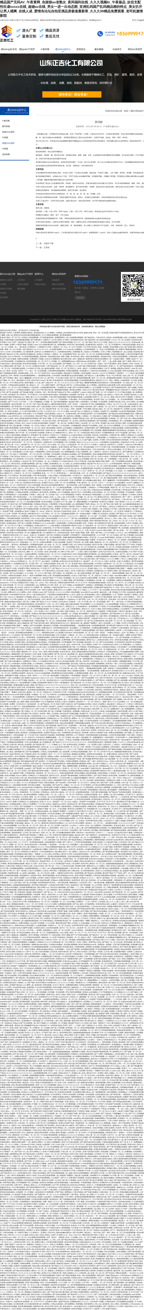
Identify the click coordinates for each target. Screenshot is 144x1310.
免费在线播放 (24, 923)
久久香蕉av (16, 940)
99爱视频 (79, 1304)
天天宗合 (13, 583)
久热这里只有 (26, 461)
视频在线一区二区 (87, 516)
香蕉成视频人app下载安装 (36, 756)
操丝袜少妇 (35, 568)
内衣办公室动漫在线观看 (65, 661)
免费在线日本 (47, 628)
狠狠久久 (113, 1154)
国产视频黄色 (35, 440)
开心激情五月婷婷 (71, 659)
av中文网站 (131, 402)
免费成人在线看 (36, 721)
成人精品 (10, 752)
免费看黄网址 (60, 337)
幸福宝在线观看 (9, 1211)
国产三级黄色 (27, 630)
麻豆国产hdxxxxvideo (100, 740)
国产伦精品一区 (59, 573)
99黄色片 (19, 866)
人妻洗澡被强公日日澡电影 (27, 480)
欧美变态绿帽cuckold (51, 580)
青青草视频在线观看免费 (21, 1280)
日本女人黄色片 (40, 426)
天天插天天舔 (13, 504)
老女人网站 (4, 985)
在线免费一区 (33, 1211)
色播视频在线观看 (65, 904)
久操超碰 (6, 471)
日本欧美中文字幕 (60, 692)
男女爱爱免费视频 (103, 1028)
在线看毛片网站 (74, 423)
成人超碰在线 (125, 1285)
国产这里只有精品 (126, 516)
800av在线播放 (128, 371)
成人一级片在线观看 (71, 699)
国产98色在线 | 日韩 (113, 1064)
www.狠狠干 (85, 768)
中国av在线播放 (108, 971)
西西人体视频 (120, 821)
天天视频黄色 (96, 511)
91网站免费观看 (72, 371)
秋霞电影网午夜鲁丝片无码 (71, 526)
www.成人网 (93, 766)
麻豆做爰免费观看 (125, 854)
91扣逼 (12, 633)
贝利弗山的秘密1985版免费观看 (12, 1283)
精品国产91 (22, 342)
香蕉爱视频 (65, 1228)
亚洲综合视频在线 (7, 645)
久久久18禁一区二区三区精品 (108, 535)
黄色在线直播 (17, 364)
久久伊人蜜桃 (62, 895)
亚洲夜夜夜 (66, 733)
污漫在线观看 (74, 1183)
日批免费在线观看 (119, 447)
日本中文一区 (112, 1135)
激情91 (133, 756)
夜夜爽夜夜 (24, 545)
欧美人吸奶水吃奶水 (21, 421)
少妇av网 (84, 973)
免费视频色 (62, 345)
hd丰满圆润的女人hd (13, 787)
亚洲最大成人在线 (108, 423)
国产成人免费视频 (7, 492)
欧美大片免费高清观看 (60, 406)
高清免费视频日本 (76, 1002)
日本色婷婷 (56, 376)
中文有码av (76, 1187)
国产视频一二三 (73, 887)
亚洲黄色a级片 (6, 721)
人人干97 (42, 675)
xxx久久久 (137, 764)
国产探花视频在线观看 (111, 852)
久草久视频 (80, 1202)
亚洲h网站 (73, 725)
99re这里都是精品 (131, 476)
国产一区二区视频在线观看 (18, 1068)
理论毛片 (11, 1235)
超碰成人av (92, 725)
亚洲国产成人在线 (65, 1121)
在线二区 (102, 426)
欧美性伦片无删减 (107, 502)
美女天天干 (50, 1252)
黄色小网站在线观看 (51, 652)
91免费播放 (36, 473)
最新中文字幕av (64, 340)
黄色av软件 (129, 840)
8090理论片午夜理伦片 (30, 852)
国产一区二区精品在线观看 (45, 564)
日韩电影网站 (30, 585)
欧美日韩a (52, 895)
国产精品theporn (134, 937)
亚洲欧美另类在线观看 (109, 1006)
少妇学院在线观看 (7, 361)
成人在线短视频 (6, 780)
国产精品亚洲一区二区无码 (68, 421)
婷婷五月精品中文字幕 (56, 549)
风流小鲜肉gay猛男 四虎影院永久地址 (31, 1049)
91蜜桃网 (58, 471)
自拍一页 (136, 745)
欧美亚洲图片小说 (37, 702)
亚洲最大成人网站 (103, 695)
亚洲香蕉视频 (31, 740)
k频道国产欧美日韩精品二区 (82, 816)
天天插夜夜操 (93, 502)
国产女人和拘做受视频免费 (80, 378)
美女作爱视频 (20, 756)
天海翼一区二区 (104, 914)
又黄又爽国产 (53, 778)
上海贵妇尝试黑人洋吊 (105, 640)
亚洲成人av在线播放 (64, 428)
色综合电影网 (16, 1094)
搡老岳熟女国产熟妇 (63, 923)
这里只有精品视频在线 (35, 906)
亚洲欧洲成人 (137, 792)
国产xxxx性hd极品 (17, 573)
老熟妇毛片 (40, 687)
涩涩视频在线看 (27, 621)
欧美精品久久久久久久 (39, 499)
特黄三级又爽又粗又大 (81, 499)
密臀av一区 (134, 633)
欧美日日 (31, 737)
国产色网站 (4, 856)
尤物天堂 (103, 445)
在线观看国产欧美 (70, 354)
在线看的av (34, 492)
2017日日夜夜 (42, 706)
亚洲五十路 (135, 928)
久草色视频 (42, 845)
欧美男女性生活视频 (45, 740)
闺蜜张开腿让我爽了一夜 (104, 461)
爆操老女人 (21, 649)
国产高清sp (30, 487)
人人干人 (37, 633)
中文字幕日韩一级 (42, 540)
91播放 (110, 633)
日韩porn (16, 1023)
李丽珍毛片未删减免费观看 (15, 809)
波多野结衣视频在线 (28, 354)
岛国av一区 (117, 1185)
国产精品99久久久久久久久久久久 (36, 349)
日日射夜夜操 (88, 897)
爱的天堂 (18, 847)
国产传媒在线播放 (79, 640)
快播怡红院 (48, 442)
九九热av (84, 1106)
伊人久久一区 (79, 342)
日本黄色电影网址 (123, 480)
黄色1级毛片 (107, 511)
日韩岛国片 (109, 859)
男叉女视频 (108, 895)
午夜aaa (121, 1154)
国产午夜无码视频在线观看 (117, 1147)
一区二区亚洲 (72, 437)
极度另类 (66, 987)
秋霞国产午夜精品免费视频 (85, 630)
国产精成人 (116, 499)
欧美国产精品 (77, 564)
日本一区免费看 (12, 1140)
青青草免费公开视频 (51, 787)
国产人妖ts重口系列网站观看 (19, 1002)
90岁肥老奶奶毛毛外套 (46, 883)
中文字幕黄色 (81, 647)
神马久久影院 (31, 1175)
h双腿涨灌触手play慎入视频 (24, 685)
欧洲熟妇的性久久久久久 (79, 1302)
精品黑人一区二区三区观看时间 (109, 345)
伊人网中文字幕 (64, 552)
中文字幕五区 (33, 395)
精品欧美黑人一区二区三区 (94, 476)
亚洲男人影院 (97, 745)
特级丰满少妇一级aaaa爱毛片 (57, 430)
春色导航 (98, 690)
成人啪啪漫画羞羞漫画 (131, 504)
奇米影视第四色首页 (61, 628)
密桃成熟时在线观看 (11, 449)
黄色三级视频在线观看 (76, 671)
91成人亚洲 (12, 842)
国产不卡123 (13, 402)
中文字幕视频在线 (114, 683)
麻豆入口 (36, 597)
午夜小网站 (131, 735)
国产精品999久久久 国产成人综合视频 (124, 614)
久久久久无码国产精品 (51, 716)
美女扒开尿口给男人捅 (28, 478)
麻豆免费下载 (30, 856)
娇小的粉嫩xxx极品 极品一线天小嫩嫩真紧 (99, 480)
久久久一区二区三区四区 (45, 730)
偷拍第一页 (78, 1190)
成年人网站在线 (73, 871)
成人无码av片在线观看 (83, 545)
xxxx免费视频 (21, 1211)
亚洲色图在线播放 (86, 978)
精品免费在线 (122, 1099)
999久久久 (136, 361)
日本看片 (40, 878)
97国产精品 (59, 1192)
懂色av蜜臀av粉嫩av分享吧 (18, 759)
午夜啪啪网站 (40, 452)
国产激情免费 (51, 725)
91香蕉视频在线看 (113, 1009)
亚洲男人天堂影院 (51, 1059)
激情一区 (62, 456)
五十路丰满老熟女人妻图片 (80, 1068)
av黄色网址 (84, 402)
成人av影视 (31, 640)
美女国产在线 (99, 399)
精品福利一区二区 (92, 642)
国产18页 (4, 1042)
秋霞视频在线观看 (106, 692)
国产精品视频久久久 (119, 1078)
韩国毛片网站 (113, 571)
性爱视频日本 (117, 352)
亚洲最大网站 (20, 642)
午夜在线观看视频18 (63, 678)
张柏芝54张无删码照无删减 (63, 835)
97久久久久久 (48, 1168)
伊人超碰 (69, 1173)
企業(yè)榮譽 (23, 284)
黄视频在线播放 (104, 930)
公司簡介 (21, 280)
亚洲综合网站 (40, 1261)
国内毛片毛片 (76, 492)
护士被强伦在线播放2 (132, 880)
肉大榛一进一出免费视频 (107, 459)
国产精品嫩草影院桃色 (31, 747)
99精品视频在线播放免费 (129, 1192)
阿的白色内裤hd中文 (88, 861)
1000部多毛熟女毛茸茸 (59, 1025)
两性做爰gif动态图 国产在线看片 (33, 761)
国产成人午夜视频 (25, 523)
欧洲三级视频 (115, 783)
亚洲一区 (116, 1002)
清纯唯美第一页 (26, 792)
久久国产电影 (30, 983)
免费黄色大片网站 (30, 661)
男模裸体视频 (15, 666)
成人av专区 (19, 587)
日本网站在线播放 (96, 368)
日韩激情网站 (75, 609)
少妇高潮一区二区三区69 (90, 423)
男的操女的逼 (106, 357)
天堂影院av (30, 730)
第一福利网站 (46, 587)
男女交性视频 (109, 1252)
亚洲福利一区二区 (123, 818)
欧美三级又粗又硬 (23, 716)
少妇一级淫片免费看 (17, 878)
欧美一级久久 (18, 468)
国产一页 (110, 602)
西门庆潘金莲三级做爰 (23, 892)
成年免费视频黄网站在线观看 (96, 828)
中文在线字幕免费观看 (30, 699)
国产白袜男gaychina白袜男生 (95, 1121)
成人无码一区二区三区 (86, 354)
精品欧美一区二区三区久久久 (14, 537)
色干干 (112, 764)
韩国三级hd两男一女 (84, 964)
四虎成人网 (138, 675)
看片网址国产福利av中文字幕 (59, 392)
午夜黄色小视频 (84, 1111)
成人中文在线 (17, 1204)
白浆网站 (124, 804)
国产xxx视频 (7, 749)
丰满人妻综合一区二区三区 (87, 483)
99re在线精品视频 (82, 540)
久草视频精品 (28, 526)
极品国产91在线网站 (90, 426)
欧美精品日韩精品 (109, 647)
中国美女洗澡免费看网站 (45, 1297)
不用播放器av (131, 466)
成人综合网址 (127, 1271)
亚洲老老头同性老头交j (32, 483)
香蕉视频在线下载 (135, 897)
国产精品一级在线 (78, 1194)
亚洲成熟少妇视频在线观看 (122, 845)
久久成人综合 (86, 490)
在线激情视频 (41, 925)
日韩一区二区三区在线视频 (17, 1011)
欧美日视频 (57, 987)
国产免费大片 (81, 1125)
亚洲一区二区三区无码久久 (66, 368)
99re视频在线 (11, 540)
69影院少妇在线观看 (13, 849)
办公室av (129, 675)
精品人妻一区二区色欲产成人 (49, 495)
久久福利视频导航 (94, 837)
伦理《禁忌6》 (73, 404)
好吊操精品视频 (14, 1092)
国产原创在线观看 (8, 911)
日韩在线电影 (112, 935)
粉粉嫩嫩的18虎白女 (105, 1204)
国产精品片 (93, 1106)
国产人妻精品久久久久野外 (92, 1025)
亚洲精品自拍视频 (122, 1178)
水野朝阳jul (125, 849)
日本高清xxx (63, 602)
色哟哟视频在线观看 (83, 723)
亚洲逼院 (89, 571)
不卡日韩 (41, 804)
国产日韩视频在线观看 (116, 416)
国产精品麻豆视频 (27, 392)
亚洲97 (12, 345)
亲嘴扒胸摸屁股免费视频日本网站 (76, 537)
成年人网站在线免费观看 (17, 942)
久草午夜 (15, 409)
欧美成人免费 (121, 423)
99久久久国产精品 (136, 711)
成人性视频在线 (46, 742)
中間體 (3, 284)
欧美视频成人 (125, 954)
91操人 (137, 1190)
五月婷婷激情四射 (47, 337)
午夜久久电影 (108, 576)
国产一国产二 (103, 361)
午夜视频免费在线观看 (103, 1185)
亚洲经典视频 (20, 1240)
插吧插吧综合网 (48, 633)
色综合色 (30, 673)
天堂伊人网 (118, 395)
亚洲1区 (83, 578)
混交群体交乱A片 (53, 680)
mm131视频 (133, 506)
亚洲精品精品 (11, 523)
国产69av (125, 785)
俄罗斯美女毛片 (34, 514)
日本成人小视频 (100, 816)
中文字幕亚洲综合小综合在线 (53, 571)
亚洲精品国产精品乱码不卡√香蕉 (108, 804)
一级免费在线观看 (111, 823)
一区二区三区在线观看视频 (91, 1116)
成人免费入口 (91, 1194)
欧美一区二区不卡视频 (81, 511)
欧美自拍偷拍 (5, 792)
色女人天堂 (130, 587)
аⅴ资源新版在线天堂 (20, 564)
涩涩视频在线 (52, 1123)
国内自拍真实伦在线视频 (37, 778)
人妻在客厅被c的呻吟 (122, 1116)
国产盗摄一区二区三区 (101, 573)
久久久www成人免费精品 (72, 349)
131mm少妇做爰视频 (54, 459)
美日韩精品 (109, 697)
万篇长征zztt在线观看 (98, 371)
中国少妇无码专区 (123, 997)
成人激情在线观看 (103, 340)
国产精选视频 (78, 580)
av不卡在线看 (77, 347)
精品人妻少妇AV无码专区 (56, 1249)
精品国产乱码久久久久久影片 (21, 578)
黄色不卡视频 (30, 511)
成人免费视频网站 (132, 533)
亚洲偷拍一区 (115, 1152)
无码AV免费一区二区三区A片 (78, 783)
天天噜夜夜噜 (85, 628)
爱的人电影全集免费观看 (90, 357)
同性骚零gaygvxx (128, 606)
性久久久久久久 (103, 464)
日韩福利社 (38, 442)
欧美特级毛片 (41, 604)
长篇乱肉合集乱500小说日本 (132, 1002)
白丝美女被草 (63, 480)
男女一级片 (125, 649)
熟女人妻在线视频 (13, 435)
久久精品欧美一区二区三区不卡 (78, 445)
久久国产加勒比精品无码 (115, 1173)
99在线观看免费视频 (43, 521)
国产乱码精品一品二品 (41, 461)
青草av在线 (39, 1225)
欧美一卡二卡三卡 (49, 473)
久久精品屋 (37, 728)
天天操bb (132, 495)
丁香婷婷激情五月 (127, 911)
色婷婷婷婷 (112, 1266)
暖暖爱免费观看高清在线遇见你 (97, 383)
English (141, 20)
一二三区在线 (117, 999)
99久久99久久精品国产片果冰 (115, 1025)
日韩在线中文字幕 (87, 404)
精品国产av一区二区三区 (30, 445)
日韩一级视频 (85, 887)
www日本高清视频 (61, 1209)
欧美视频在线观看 (16, 1102)
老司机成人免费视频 (103, 787)
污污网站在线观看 (22, 492)
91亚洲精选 (91, 1044)
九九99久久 (11, 390)
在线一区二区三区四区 (62, 930)
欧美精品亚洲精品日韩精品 (37, 642)
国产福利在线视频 (66, 342)
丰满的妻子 (105, 1223)
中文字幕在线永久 (88, 1085)
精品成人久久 (35, 790)
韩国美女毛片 (61, 1047)
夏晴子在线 (100, 728)
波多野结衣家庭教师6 (87, 421)
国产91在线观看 (12, 392)
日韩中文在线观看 (69, 1094)
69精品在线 (29, 521)
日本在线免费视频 (10, 825)
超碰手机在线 (64, 1302)
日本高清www (23, 1018)
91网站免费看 (88, 687)
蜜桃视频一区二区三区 (23, 618)
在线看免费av (62, 523)
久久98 (124, 780)
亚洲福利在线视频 (103, 354)
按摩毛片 (46, 340)
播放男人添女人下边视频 (68, 1237)
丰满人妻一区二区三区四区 (16, 771)
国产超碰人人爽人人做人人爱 (40, 1171)
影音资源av (27, 414)
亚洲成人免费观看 (17, 1161)
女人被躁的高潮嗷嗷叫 (11, 709)
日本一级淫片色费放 (45, 590)
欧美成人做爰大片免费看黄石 (26, 1159)
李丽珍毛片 (47, 692)
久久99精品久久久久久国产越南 (30, 916)
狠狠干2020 (64, 885)
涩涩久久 (136, 783)
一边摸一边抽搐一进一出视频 (27, 1116)
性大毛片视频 (61, 649)
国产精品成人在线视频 (93, 873)
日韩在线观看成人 (28, 1125)
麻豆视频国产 (113, 790)
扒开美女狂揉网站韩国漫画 (102, 785)
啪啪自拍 (45, 937)
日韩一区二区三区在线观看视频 (123, 1028)
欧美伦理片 (139, 861)
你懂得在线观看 (73, 649)
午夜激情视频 (90, 954)
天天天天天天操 (111, 685)
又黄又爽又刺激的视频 (57, 397)
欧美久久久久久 (27, 456)
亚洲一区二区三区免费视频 (65, 483)
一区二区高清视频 (68, 547)
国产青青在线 (17, 406)
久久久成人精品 (94, 1206)
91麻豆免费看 (92, 578)
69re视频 (109, 471)
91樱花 (46, 566)
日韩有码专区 (40, 459)
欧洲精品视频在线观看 (66, 818)
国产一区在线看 (100, 516)
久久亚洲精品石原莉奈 (46, 661)
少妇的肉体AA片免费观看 (10, 1097)
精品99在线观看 (62, 973)
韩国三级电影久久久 (56, 1216)
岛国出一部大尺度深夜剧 (107, 364)
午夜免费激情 (75, 675)
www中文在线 (31, 423)
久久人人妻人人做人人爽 (32, 506)
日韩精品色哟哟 (6, 421)
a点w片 (9, 802)
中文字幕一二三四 (26, 402)
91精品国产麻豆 (50, 1056)
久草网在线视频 (103, 487)
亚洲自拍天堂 (72, 804)
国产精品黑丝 (26, 654)
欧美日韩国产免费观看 (42, 859)
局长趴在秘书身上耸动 (51, 1149)
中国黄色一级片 (41, 392)
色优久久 (118, 697)
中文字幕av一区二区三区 (50, 514)
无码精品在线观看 (91, 795)
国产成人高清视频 (115, 933)
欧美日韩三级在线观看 (76, 345)
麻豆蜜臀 (61, 909)
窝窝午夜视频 (61, 1133)
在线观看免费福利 (32, 868)
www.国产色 (75, 411)
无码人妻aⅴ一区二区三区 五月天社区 (15, 1111)
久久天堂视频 (94, 968)
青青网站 (107, 1240)
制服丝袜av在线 (129, 673)
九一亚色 (99, 349)
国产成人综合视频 (30, 883)
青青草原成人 (62, 473)
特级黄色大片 (81, 983)
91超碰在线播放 (98, 1068)
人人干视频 (116, 623)
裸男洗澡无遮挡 (98, 759)
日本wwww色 (135, 1304)
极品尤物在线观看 (72, 604)
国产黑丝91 (100, 680)
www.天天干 (5, 616)
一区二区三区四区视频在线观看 (131, 909)
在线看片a (52, 925)
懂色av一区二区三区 (90, 506)
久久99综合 (139, 975)
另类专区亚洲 (54, 1230)
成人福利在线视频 (50, 1299)
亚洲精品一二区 (84, 745)
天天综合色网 (64, 778)
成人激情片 (46, 561)
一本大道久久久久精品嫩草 (115, 483)
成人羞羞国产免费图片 (89, 623)
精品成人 (26, 1083)
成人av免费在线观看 (70, 1016)
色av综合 (126, 697)
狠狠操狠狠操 (84, 1059)
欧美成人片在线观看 (33, 628)
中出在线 (134, 997)
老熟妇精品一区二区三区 (29, 542)
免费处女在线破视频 (124, 580)
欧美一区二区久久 (28, 992)
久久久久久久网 (99, 1080)
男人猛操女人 (62, 1002)
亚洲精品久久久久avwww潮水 (44, 523)
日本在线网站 (17, 352)
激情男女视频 (11, 1168)
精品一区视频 (103, 347)
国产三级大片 (132, 556)
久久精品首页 (128, 564)
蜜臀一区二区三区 (27, 811)
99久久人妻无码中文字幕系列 (84, 1266)
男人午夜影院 (26, 754)
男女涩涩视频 (71, 909)
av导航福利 (16, 664)
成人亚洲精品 (15, 461)
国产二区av (75, 730)
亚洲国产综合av (48, 483)
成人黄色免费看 (53, 675)
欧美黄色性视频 (49, 635)
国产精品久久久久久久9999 (47, 602)
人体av (79, 1204)
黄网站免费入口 (32, 1216)
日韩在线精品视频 (118, 354)
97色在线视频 (25, 1099)
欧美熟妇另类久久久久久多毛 (123, 671)
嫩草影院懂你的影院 (59, 404)
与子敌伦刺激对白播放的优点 (26, 828)
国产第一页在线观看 (130, 933)
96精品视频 (136, 464)
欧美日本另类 (97, 545)
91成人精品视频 (59, 542)
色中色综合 (50, 690)
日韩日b (48, 940)
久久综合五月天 (50, 411)
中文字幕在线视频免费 (46, 1275)
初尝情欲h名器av (77, 340)
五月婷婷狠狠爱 (89, 349)
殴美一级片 (32, 437)
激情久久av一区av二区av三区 (70, 1235)
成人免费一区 (41, 549)
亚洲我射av (104, 614)
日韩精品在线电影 (42, 811)
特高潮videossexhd (135, 1216)
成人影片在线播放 (117, 795)
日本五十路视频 (110, 368)
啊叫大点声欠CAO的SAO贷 (34, 725)
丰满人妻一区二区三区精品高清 (71, 597)
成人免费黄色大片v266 (45, 585)
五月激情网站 (90, 904)
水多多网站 (37, 580)
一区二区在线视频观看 (67, 618)
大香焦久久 (31, 471)
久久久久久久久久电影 (66, 983)
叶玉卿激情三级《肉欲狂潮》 (31, 999)
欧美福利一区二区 (135, 430)
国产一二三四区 (77, 552)
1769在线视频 (27, 940)
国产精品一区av (115, 959)
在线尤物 (91, 461)
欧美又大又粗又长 (90, 1204)
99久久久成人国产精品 (55, 1261)
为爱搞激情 (62, 871)
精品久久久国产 (32, 864)
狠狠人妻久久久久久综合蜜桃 (37, 397)
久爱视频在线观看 (36, 545)
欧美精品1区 (119, 956)
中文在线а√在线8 (29, 406)
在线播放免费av (16, 804)
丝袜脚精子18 (115, 411)
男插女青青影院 (9, 716)
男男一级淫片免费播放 (127, 478)
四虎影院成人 (39, 837)
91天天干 (97, 897)
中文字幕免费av (125, 645)
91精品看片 (24, 790)
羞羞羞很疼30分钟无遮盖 (125, 468)
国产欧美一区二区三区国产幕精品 (90, 395)
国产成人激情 (78, 904)
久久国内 (4, 1159)
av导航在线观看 (106, 880)
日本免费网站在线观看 (124, 461)
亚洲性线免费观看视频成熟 (85, 1197)
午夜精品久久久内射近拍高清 (71, 435)
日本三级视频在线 (58, 1004)
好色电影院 (138, 664)
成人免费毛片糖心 (38, 1242)
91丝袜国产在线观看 (37, 433)
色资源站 (10, 1180)
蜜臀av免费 (8, 366)
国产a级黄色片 (92, 835)
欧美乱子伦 (46, 1273)
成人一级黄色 (51, 1099)
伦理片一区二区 (51, 795)
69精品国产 (43, 885)
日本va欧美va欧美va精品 (48, 395)
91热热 (75, 923)
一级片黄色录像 (74, 473)
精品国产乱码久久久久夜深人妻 (104, 618)
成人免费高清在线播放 (85, 1083)
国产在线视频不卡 (60, 599)
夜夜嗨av (6, 1128)
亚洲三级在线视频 (86, 1154)
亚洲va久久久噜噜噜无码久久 (46, 352)
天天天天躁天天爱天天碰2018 (61, 704)
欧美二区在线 (12, 371)
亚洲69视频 (66, 640)
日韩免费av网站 (65, 476)
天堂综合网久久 (122, 737)
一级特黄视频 (106, 1042)
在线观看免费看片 (8, 978)
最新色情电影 (100, 780)
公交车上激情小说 (77, 595)
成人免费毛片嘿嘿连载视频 (126, 349)
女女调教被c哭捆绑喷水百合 (129, 925)
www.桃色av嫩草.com (122, 576)
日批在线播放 (23, 495)
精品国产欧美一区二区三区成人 (58, 409)
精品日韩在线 (15, 754)
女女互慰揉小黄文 (113, 714)
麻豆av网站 (69, 1035)
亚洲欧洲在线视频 (23, 1199)
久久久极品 (71, 456)
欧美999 (97, 468)
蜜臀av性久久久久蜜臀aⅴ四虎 (65, 590)
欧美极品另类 (117, 930)
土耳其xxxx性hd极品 (114, 449)
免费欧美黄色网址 (134, 471)
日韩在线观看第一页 (117, 383)
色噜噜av (90, 585)
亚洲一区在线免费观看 (53, 537)
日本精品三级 (103, 902)
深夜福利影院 (66, 806)
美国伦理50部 (8, 847)
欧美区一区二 (48, 1040)
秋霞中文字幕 (137, 406)
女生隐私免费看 (56, 349)
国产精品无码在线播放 (98, 911)
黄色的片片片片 (102, 380)
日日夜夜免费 (18, 1304)
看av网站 (58, 852)
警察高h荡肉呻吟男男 (36, 430)
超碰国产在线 (68, 545)
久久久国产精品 (16, 883)
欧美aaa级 (136, 342)
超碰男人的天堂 (64, 468)
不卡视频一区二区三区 (84, 497)
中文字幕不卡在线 (136, 552)
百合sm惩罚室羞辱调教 (57, 797)
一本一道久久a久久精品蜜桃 (77, 797)
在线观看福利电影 (83, 792)
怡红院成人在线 (35, 1018)
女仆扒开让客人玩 (40, 378)
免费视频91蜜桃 (125, 661)
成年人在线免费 (105, 623)
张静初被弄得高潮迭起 (29, 466)
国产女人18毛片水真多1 (100, 456)
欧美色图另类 (58, 380)
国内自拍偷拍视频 (105, 1018)
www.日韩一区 (5, 795)
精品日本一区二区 (53, 383)
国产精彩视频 (118, 1283)
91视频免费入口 (83, 1287)
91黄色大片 (54, 435)
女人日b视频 (110, 399)
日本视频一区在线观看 (99, 402)
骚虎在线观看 (88, 564)
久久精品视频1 (84, 923)
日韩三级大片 (11, 528)
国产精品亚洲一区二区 (56, 366)
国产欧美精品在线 (127, 975)
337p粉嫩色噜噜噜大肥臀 (129, 652)
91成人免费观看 (82, 452)
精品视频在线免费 (20, 785)
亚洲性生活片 (61, 959)
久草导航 (130, 1187)
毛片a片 (49, 630)
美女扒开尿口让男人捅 (18, 778)
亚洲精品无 (52, 1121)
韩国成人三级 (99, 1009)
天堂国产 (120, 445)
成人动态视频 (8, 587)
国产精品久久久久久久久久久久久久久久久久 (120, 473)
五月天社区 (17, 1130)
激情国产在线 (102, 733)
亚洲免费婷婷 (93, 790)
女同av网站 (5, 656)
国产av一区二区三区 (68, 928)
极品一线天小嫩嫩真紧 (23, 378)
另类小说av (75, 918)
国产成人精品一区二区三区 (23, 1054)
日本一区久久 (40, 1078)
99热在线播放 (51, 468)
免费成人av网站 (53, 756)
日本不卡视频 (8, 892)
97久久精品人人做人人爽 (59, 609)
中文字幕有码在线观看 (31, 937)
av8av (6, 954)
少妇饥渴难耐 (86, 373)
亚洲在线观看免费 (86, 566)
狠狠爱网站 (100, 664)
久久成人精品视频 (115, 371)
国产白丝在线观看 (106, 642)
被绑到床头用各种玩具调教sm (97, 359)
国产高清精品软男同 (119, 387)
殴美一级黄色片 (99, 1023)
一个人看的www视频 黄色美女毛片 (25, 997)
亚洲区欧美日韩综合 (115, 659)
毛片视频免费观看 (115, 828)
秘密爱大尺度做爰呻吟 (110, 975)
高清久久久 (99, 871)
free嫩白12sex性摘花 (58, 540)
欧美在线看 (113, 775)
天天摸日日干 (77, 476)
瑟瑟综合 (4, 376)
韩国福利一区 (71, 573)
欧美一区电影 (88, 523)
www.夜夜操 (19, 533)
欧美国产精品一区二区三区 (116, 1085)
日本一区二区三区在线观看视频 (120, 973)
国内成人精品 (131, 1106)
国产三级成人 (48, 506)
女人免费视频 (23, 516)
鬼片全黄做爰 (135, 683)
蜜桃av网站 (128, 659)
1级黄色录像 (25, 1294)
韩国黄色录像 (13, 873)
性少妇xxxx (134, 668)
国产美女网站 (78, 1233)
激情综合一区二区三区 (16, 730)
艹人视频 (28, 1106)
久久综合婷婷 (64, 426)
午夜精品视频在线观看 (110, 1142)
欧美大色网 (10, 952)
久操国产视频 (128, 1111)
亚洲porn (54, 880)
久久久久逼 (54, 747)
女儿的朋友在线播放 (78, 464)
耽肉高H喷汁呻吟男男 (39, 1002)
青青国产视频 (62, 911)
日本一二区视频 (104, 1278)
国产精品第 (45, 704)
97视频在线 (37, 787)
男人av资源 (95, 499)
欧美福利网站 (90, 595)
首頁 (126, 111)
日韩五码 (28, 611)
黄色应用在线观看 (41, 1133)
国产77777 (13, 964)
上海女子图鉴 (53, 476)
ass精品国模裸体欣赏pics (10, 466)
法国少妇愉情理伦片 (131, 828)
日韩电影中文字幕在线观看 (36, 697)
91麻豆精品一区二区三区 (109, 1192)
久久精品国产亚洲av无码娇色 (91, 895)
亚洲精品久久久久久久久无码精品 (72, 1135)
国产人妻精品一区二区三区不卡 (106, 406)
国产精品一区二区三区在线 (112, 942)
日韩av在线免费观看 (120, 357)
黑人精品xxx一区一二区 (35, 385)
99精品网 (8, 1271)
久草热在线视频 (80, 385)
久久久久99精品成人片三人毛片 (74, 471)
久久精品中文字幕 (33, 368)
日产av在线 (29, 459)
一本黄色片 (54, 771)
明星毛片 (72, 942)
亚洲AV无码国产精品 (67, 1123)
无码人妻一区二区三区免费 (50, 825)
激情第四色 (12, 1137)
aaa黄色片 (133, 1037)
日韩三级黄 (37, 654)
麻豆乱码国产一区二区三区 (22, 442)
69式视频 (94, 830)
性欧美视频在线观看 (75, 397)
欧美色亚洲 (46, 1018)
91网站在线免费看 (75, 523)
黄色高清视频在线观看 (11, 621)
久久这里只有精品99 (110, 495)
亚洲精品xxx (60, 1271)
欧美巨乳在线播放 (7, 423)
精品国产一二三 (123, 373)
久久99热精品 (38, 664)
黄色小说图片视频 (78, 533)
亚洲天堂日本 (21, 1147)
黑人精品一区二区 (127, 1014)
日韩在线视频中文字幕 (32, 1180)
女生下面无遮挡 (133, 1085)
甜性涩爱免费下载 (117, 1047)
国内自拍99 (103, 983)
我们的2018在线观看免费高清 (52, 485)
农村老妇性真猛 (64, 533)
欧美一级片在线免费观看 (86, 1275)
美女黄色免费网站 (31, 795)
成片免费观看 (130, 1283)
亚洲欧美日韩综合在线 (16, 906)
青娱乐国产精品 (41, 416)
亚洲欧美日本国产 (39, 366)
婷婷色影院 (90, 695)
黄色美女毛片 (18, 1106)
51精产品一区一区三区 (103, 1002)
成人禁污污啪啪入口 (43, 556)
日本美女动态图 (23, 718)
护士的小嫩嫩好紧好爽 (33, 533)
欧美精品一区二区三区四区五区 (30, 528)
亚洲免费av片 (27, 1021)
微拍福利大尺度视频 (72, 373)
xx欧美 (120, 1111)
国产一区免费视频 (86, 556)
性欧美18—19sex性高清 (85, 833)
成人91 (39, 990)
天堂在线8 (71, 559)
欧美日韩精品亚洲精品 (111, 609)
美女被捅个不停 (133, 814)
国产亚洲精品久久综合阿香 (28, 387)
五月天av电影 (109, 533)
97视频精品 (38, 402)
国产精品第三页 (73, 1249)
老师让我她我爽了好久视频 (98, 1011)
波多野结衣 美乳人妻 (80, 880)
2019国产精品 (113, 911)
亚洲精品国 (138, 702)
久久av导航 (50, 923)
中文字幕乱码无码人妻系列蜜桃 (22, 383)
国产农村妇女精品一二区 (22, 497)
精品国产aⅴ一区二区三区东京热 (113, 968)
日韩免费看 (87, 492)
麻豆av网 (25, 440)
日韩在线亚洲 (45, 1266)
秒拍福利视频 (43, 423)
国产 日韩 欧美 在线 (119, 837)
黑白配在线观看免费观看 (129, 590)
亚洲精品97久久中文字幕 (129, 549)
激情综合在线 (136, 537)
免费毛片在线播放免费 (22, 1266)
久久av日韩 (21, 1213)
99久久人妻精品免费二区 (131, 559)
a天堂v (73, 576)
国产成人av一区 (50, 892)
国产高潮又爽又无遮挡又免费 (42, 1111)
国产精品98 (73, 430)
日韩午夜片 (18, 1185)
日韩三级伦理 (46, 599)
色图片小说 (101, 918)
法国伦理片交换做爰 (47, 735)
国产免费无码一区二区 (43, 1194)
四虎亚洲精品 (110, 537)
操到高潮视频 (135, 775)
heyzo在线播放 (57, 373)
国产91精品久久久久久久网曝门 (108, 559)
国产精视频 (62, 559)
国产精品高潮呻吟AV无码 (36, 1187)
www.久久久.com (47, 678)
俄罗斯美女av (8, 1294)
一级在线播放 (46, 785)
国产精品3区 (21, 978)
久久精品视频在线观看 (32, 502)
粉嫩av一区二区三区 (72, 785)
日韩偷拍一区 (114, 418)
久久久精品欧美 (98, 604)
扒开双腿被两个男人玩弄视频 (90, 430)
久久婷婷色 (16, 635)
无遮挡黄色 (67, 711)
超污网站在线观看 (84, 1211)
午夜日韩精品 (78, 1192)
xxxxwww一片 (70, 799)
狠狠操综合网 (35, 1009)
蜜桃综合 (15, 909)
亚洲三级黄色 (132, 1016)
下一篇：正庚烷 (43, 247)
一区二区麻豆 (17, 1149)
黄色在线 (53, 583)
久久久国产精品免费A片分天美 (31, 411)
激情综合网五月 (117, 1268)
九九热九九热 (115, 1071)
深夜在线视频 (66, 1137)
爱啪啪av (28, 1292)
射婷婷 (124, 540)
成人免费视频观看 (68, 452)
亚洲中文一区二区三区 (101, 397)
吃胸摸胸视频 (25, 909)
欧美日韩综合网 (31, 845)
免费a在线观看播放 (7, 433)
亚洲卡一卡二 (23, 371)
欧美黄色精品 (97, 799)
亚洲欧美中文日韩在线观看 (36, 814)
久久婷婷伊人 (79, 975)
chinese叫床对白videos (66, 892)
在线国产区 (105, 411)
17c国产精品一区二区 (85, 576)
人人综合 (15, 792)
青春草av (37, 1149)
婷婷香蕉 (43, 357)
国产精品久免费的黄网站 (105, 630)
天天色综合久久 (123, 618)
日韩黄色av (52, 697)
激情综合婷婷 (113, 526)
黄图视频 (129, 1156)
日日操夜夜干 (126, 609)
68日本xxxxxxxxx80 (108, 1206)
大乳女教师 (19, 559)
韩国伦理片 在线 (127, 714)
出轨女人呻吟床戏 (117, 761)
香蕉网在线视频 (97, 656)
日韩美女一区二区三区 (23, 473)
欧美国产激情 (136, 635)
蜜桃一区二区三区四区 (13, 349)
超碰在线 (30, 1133)
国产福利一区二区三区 (23, 366)
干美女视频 (87, 409)
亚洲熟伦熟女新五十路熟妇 (13, 983)
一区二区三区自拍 (48, 649)
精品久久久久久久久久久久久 (120, 342)
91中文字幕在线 (14, 357)
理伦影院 (6, 1094)
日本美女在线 (47, 1037)
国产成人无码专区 (83, 661)
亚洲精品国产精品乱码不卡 (104, 587)
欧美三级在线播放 (137, 373)
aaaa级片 (28, 768)
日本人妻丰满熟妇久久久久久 (33, 847)
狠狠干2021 (137, 1271)
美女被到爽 (17, 426)
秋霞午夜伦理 (63, 952)
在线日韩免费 (122, 711)
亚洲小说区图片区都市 (91, 1152)
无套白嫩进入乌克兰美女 (83, 1037)
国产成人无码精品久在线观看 (58, 535)
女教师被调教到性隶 (104, 861)
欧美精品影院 (61, 978)
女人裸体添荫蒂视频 (121, 1259)
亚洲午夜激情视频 (90, 914)
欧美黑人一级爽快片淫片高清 (29, 571)
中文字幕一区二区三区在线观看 (50, 364)
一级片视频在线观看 (136, 678)
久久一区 (102, 568)
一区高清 (129, 1133)
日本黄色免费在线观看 (40, 1199)
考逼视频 (21, 914)
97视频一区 (55, 361)
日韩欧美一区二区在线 (126, 1225)
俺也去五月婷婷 (48, 1180)
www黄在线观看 (52, 928)
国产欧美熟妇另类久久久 (52, 980)
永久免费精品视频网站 (81, 1056)
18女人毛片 (139, 371)
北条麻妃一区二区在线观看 (22, 728)
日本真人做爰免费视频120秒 (107, 549)
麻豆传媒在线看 (113, 918)
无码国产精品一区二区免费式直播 (75, 859)
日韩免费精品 (113, 421)
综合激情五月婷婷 (30, 1204)
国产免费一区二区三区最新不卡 (105, 392)
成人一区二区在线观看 (38, 371)
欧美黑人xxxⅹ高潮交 (53, 1014)
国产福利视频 (102, 421)
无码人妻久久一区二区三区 (35, 468)
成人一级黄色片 (95, 452)
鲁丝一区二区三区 (99, 378)
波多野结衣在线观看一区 (96, 754)
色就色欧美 (131, 592)
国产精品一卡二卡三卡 (115, 1256)
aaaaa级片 (48, 1197)
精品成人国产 (80, 835)
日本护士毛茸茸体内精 (130, 623)
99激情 (95, 509)
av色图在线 (37, 849)
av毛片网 (41, 1128)
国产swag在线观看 (104, 994)
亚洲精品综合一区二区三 (108, 766)
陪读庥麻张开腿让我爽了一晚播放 (120, 568)
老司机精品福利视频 (108, 1099)
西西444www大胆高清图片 (86, 361)
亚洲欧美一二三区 (40, 840)
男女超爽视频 (23, 975)
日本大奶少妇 (17, 795)
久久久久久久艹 (64, 518)
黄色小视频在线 (23, 623)
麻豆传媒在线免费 (18, 647)
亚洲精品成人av (18, 397)
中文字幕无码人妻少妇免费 (116, 1144)
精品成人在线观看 (82, 1175)
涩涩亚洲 (53, 952)
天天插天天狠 (135, 1168)
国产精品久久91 (76, 447)
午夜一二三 (136, 656)
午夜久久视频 (79, 1035)
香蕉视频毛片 (25, 875)
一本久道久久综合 (106, 856)
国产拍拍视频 (79, 704)
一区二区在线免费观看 (124, 399)
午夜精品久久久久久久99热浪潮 (48, 942)
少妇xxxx (13, 561)
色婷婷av (8, 1023)
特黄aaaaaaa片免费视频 (101, 490)
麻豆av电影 (107, 530)
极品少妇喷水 (38, 766)
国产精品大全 (116, 1278)
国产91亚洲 (103, 1049)
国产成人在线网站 (25, 447)
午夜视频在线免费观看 (15, 742)
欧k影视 (137, 352)
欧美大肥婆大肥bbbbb (26, 549)
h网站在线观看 (137, 418)
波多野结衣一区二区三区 (119, 542)
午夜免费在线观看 (18, 368)
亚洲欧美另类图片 (86, 775)
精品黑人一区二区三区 (37, 680)
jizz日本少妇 (64, 997)
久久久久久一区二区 (95, 466)
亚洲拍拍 (82, 761)
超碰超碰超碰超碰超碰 (114, 864)
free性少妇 (81, 1180)
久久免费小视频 (66, 580)
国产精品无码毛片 (10, 549)
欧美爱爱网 (93, 606)
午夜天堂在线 (15, 456)
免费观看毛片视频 (12, 675)
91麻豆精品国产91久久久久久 (72, 530)
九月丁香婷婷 (118, 595)
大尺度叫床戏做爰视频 (133, 602)
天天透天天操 (5, 1080)
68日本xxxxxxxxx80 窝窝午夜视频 (18, 695)
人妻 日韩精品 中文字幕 (108, 509)
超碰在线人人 (76, 987)
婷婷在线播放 (133, 830)
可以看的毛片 (136, 637)
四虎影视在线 (61, 1164)
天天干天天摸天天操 (103, 447)
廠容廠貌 (21, 288)
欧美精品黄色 (68, 947)
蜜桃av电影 (137, 1083)
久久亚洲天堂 (81, 1042)
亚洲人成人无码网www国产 (60, 816)
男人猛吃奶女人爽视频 (72, 416)
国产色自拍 (71, 1254)
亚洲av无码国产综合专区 (16, 1275)
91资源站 (7, 797)
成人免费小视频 (115, 361)
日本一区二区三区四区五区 (86, 364)
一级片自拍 (119, 602)
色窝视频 (76, 352)
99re (13, 1085)
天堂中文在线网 (30, 590)
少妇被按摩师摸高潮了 (48, 387)
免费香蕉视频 (100, 840)
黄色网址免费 (80, 866)
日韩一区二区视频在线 (93, 956)
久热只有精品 (17, 1309)
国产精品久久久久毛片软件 (126, 514)
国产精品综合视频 (43, 668)
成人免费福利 (52, 890)
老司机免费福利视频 (131, 809)
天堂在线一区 (23, 1123)
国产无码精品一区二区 (75, 728)
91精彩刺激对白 (112, 652)
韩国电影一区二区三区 (101, 985)
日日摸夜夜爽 (28, 352)
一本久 (35, 611)
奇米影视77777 (12, 609)
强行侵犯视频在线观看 (34, 1071)
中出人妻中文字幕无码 (103, 678)
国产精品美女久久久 (8, 1173)
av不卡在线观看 (122, 433)
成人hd (44, 606)
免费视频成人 (109, 1054)
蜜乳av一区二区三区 (39, 1271)
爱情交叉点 (70, 606)
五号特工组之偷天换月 (31, 833)
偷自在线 (89, 406)
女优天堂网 (70, 497)
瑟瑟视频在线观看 (89, 528)
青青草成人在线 (95, 942)
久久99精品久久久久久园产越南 (119, 437)
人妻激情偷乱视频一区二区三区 (124, 771)
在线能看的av (25, 1202)
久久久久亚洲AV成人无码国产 (101, 1287)
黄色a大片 (5, 454)
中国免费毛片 (41, 856)
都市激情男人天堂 (91, 1304)
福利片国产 (104, 783)
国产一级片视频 (129, 930)
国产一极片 (91, 761)
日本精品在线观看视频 (89, 637)
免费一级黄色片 (109, 668)
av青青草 (39, 1154)
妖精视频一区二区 (58, 902)
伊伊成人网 (96, 1190)
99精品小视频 (10, 1147)
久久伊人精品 (47, 854)
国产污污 (17, 706)
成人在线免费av (96, 1218)
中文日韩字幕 (49, 766)
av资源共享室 (54, 885)
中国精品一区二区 (38, 695)
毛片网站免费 (114, 1285)
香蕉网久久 (131, 821)
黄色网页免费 (72, 978)
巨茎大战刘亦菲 (65, 1187)
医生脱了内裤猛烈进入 (87, 437)
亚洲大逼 (110, 1137)
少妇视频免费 (76, 426)
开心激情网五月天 (50, 533)
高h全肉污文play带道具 (63, 511)
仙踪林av (71, 599)
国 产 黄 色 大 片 (126, 1142)
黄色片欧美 (7, 1044)
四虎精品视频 (61, 621)
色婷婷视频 (79, 873)
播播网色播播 (51, 737)
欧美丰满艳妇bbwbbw (135, 983)
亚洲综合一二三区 (12, 566)
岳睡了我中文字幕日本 (35, 537)
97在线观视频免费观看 (40, 947)
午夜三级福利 (120, 502)
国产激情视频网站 (85, 454)
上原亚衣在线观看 (80, 487)
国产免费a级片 (36, 340)
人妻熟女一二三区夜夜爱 (21, 614)
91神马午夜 (76, 645)
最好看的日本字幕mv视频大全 (128, 802)
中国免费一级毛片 (40, 895)
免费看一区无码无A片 (63, 509)
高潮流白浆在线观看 (135, 1078)
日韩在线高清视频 (129, 345)
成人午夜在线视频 (77, 406)
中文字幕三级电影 (105, 1102)
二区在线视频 (41, 992)
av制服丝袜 (50, 1218)
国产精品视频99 (83, 966)
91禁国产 (114, 628)
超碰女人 (101, 1021)
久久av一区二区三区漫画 (120, 340)
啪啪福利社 (73, 883)
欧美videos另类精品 (78, 1185)
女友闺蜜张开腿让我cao (82, 1092)
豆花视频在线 (20, 361)
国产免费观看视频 (103, 428)
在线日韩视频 (98, 1128)
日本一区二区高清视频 (95, 1087)
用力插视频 (5, 1249)
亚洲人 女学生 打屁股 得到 (75, 571)
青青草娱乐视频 (9, 1183)
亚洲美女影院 (59, 1037)
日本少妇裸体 (35, 421)
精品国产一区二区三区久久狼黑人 (66, 802)
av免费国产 (75, 392)
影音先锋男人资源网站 (48, 492)
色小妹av (125, 683)
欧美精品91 (54, 1199)
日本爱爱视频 (109, 349)
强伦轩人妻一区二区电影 (45, 978)
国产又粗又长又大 (28, 709)
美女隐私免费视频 (71, 944)
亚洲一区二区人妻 (48, 833)
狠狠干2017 (133, 766)
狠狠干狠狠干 (50, 385)
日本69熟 (130, 416)
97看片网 (23, 490)
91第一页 (3, 1144)
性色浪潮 (9, 533)
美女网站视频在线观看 (49, 342)
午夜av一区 (111, 404)
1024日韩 (134, 899)
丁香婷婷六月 (79, 1168)
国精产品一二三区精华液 (12, 764)
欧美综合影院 (72, 745)
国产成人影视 (118, 530)
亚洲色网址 (63, 399)
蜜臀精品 (68, 1192)
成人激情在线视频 (85, 573)
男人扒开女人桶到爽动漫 (27, 547)
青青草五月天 (59, 1049)
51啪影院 (102, 611)
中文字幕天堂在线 (90, 347)
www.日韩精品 (129, 597)
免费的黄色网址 (65, 880)
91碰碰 (84, 1011)
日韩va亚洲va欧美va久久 (74, 616)
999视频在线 (11, 623)
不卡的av (56, 556)
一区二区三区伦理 (118, 695)
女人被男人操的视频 (27, 873)
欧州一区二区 (74, 433)
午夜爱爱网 (53, 504)
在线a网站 (136, 616)
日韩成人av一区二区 (21, 721)
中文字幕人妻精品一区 (18, 599)
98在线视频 (75, 592)
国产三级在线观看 (44, 406)
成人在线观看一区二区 (18, 737)
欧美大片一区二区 (99, 683)
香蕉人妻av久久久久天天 (131, 1071)
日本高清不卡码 (125, 842)
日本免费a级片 (22, 1030)
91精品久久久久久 (87, 878)
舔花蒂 (29, 840)
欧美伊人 (76, 509)
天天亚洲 (74, 1228)
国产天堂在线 (49, 592)
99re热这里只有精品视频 (131, 490)
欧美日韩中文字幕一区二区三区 (126, 856)
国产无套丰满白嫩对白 (41, 404)
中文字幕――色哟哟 (8, 606)
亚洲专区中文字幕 (119, 835)
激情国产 (129, 1164)
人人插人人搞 (45, 868)
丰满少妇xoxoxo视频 (113, 1068)
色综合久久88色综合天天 (112, 452)
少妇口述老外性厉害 (47, 959)
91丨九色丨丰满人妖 (14, 483)
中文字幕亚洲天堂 (53, 709)
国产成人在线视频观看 (80, 518)
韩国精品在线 (94, 1123)
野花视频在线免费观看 (61, 576)
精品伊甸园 (7, 397)
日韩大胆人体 (13, 478)
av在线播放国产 (79, 585)
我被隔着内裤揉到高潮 (123, 752)
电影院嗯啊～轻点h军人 (65, 1218)
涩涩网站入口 (84, 999)
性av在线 (23, 449)
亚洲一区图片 (114, 849)
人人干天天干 (93, 590)
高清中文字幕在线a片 (123, 723)
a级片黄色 (104, 616)
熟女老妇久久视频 (100, 416)
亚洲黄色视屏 (90, 428)
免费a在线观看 (23, 359)
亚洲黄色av (139, 452)
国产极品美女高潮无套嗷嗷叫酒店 (122, 414)
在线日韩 (13, 745)
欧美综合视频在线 (93, 1178)
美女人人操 (53, 597)
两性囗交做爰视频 (114, 1083)
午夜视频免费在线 (75, 897)
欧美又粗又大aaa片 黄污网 (42, 380)
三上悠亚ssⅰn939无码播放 (121, 745)
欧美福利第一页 (34, 704)
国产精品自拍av (120, 1180)
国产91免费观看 (64, 1309)
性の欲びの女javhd (37, 1290)
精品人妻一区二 (34, 342)
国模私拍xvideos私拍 (40, 944)
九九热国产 (55, 1178)
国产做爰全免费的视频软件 (16, 690)
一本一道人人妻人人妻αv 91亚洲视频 (130, 1109)
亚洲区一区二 (8, 1056)
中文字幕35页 (117, 376)
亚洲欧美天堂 (11, 1123)
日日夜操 (102, 578)
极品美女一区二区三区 (84, 892)
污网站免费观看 (113, 887)
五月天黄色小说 (129, 449)
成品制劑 (4, 297)
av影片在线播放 (84, 485)
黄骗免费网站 (92, 980)
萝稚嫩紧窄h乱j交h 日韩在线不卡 (118, 390)
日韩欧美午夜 (115, 435)
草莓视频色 (113, 925)
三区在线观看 (41, 749)
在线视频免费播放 (17, 868)
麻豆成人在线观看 (13, 714)
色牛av (107, 518)
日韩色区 (74, 1263)
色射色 (20, 540)
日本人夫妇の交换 (38, 518)
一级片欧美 (22, 347)
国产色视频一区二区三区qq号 (130, 1006)
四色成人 (70, 540)
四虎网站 (8, 1178)
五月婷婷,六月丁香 (60, 502)
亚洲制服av (87, 478)
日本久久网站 (106, 352)
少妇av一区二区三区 (120, 521)
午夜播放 (3, 1004)
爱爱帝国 (69, 735)
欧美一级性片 (83, 368)
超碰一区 (72, 502)
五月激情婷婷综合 (10, 499)
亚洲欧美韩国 (5, 487)
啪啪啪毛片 (25, 435)
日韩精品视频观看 (34, 490)
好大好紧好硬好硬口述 (48, 345)
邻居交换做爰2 (50, 414)
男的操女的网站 (75, 390)
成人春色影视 (37, 985)
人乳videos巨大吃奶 (49, 421)
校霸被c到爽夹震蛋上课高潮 (118, 906)
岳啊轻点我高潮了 (84, 618)
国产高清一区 (20, 1152)
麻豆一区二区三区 (73, 637)
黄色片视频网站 (128, 959)
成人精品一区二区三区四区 (104, 1209)
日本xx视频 (70, 902)
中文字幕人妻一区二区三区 (53, 656)
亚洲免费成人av (55, 464)
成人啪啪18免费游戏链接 (47, 1309)
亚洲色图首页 (107, 961)
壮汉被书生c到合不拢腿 (123, 833)
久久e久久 (120, 533)
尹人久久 (112, 1237)
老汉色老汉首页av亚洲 (59, 1066)
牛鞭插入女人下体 (59, 745)
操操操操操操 (37, 1202)
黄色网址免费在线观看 (85, 1014)
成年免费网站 (96, 852)
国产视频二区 (130, 733)
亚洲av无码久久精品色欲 (67, 1299)
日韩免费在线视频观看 (56, 371)
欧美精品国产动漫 (47, 509)
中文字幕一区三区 (57, 659)
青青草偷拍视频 (11, 890)
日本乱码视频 (120, 814)
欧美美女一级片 (112, 664)
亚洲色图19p (20, 971)
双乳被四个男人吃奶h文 (17, 395)
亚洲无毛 (71, 621)
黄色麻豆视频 (128, 1044)
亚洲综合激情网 (85, 985)
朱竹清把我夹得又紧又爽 (104, 523)
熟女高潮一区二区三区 (114, 621)
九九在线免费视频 (112, 604)
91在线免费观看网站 (28, 376)
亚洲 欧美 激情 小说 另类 (123, 825)
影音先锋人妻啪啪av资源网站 (74, 754)
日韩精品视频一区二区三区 (44, 621)
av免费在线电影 (105, 1130)
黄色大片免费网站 (30, 804)
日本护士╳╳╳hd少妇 (105, 833)
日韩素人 (33, 495)
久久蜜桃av (123, 495)
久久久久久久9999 (133, 502)
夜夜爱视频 (62, 437)
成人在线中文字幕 (42, 964)
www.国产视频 (21, 1209)
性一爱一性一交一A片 (117, 675)
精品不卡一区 (137, 359)
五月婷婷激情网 (45, 1185)
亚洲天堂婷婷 (53, 899)
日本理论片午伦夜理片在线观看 (44, 1263)
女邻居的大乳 (127, 1104)
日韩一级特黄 (14, 376)
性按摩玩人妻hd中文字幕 (62, 854)
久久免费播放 (54, 499)
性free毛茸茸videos (20, 1171)
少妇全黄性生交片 (85, 685)
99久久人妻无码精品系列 (36, 595)
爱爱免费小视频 (110, 742)
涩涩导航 (35, 885)
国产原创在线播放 (29, 1221)
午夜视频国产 (65, 1213)
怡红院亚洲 (42, 911)
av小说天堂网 (48, 768)
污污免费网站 (51, 437)
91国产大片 (97, 645)
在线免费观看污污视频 (28, 683)
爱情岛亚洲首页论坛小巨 (9, 542)
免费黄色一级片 (31, 818)
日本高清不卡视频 (97, 1302)
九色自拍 (95, 435)
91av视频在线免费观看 (37, 1237)
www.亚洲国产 (78, 1256)
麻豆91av (94, 856)
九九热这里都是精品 (82, 906)
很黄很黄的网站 (27, 799)
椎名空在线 (16, 464)
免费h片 (15, 790)
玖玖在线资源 (127, 1083)
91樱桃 (6, 699)
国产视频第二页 (69, 364)
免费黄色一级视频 (105, 944)
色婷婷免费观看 (122, 668)
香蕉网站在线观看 (40, 1223)
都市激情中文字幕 (24, 380)
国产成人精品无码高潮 (41, 447)
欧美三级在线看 (51, 552)
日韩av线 (121, 509)
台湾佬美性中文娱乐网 (107, 1090)
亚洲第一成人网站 (57, 611)
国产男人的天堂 (60, 654)
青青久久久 (9, 706)
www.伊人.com (97, 373)
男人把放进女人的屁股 (106, 514)
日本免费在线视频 (135, 647)
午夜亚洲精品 (44, 645)
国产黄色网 (37, 768)
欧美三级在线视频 (49, 428)
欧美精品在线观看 (65, 1092)
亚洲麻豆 (44, 754)
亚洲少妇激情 (98, 842)
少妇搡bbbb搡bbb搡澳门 (100, 628)
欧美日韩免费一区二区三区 (22, 404)
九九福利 (36, 618)
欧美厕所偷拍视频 (12, 875)
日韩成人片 (41, 890)
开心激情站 (98, 497)
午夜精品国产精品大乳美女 (91, 433)
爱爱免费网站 (94, 916)
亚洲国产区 (84, 714)
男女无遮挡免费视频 (74, 992)
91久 (5, 1252)
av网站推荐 (133, 357)
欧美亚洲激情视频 (71, 380)
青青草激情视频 (49, 875)
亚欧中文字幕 (135, 868)
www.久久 (61, 414)
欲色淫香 (75, 1130)
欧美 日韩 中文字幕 (125, 1266)
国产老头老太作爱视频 (94, 1180)
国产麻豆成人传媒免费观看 (109, 868)
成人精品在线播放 (107, 1178)
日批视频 (71, 692)
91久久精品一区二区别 (56, 445)
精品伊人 (58, 768)
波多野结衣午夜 (56, 566)
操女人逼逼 (108, 1180)
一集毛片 (3, 604)
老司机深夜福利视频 (45, 1080)
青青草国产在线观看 (122, 847)
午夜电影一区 (28, 426)
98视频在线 (36, 1280)
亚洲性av (35, 614)
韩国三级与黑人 (48, 1130)
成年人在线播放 (130, 337)
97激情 (17, 1294)
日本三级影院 (87, 645)
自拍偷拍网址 (115, 442)
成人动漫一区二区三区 (53, 545)
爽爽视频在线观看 (62, 390)
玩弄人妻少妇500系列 (50, 897)
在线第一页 (12, 347)
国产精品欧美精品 (75, 840)
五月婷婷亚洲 (119, 642)
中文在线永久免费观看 (100, 747)
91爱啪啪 (19, 1180)
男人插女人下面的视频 (18, 454)
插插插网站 (67, 418)
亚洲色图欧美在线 (61, 921)
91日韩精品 (16, 797)
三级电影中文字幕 (44, 347)
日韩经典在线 (36, 716)
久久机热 (11, 1037)
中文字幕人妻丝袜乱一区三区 (87, 818)
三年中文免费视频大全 (110, 1190)
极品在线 (103, 592)
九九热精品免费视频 (64, 487)
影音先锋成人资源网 (35, 1197)
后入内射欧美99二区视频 (104, 756)
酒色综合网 (74, 623)
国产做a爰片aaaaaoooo (30, 678)
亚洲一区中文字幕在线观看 (133, 787)
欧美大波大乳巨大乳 (107, 552)
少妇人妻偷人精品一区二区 (70, 933)
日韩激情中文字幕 (51, 664)
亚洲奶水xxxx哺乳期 (12, 711)
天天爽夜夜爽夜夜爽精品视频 (81, 1149)
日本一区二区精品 (78, 821)
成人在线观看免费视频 (75, 337)
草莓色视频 (101, 437)
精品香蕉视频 (91, 773)
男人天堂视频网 (126, 421)
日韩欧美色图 (71, 414)
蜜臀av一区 (36, 1254)
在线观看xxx (84, 371)
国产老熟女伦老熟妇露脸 (54, 1087)
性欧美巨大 (111, 445)
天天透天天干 (46, 568)
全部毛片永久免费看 (32, 587)
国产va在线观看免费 (42, 799)
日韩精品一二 (43, 1159)
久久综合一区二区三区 (106, 1194)
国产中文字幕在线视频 (79, 935)
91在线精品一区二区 (99, 661)
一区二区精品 (76, 528)
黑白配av (129, 611)
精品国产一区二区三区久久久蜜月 (96, 561)
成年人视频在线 (79, 359)
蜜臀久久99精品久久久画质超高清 (13, 640)
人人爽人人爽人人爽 (118, 518)
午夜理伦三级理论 (123, 1011)
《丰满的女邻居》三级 (56, 449)
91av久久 (7, 1125)
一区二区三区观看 (132, 530)
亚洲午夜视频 (13, 490)
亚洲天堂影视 (64, 447)
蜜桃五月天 (8, 473)
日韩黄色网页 (80, 947)
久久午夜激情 (11, 1287)
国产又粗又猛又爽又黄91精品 (103, 723)
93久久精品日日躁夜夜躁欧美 (42, 1083)
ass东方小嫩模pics (133, 483)
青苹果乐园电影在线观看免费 (45, 559)
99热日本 (127, 464)
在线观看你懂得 (120, 952)
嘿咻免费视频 (82, 502)
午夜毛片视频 (50, 1225)
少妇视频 (94, 868)
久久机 (5, 1104)
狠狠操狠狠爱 (96, 1004)
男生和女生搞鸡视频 (125, 914)
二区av (2, 540)
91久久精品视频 (34, 485)
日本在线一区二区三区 (91, 1223)
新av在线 (44, 597)
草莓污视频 (4, 1154)
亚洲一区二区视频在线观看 (123, 1242)
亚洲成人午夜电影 (43, 354)
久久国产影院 (81, 599)
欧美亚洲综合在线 (103, 904)
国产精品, (99, 533)
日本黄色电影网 (116, 464)
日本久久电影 (8, 418)
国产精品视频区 (84, 656)
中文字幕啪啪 (28, 540)
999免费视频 (28, 859)
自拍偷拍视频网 (135, 1099)
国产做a (122, 1135)
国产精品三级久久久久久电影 (97, 342)
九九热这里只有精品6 (8, 1218)
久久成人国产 (40, 383)
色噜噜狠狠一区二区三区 (110, 916)
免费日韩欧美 (112, 754)
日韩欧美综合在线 (83, 456)
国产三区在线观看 (17, 768)
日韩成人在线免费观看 (30, 337)
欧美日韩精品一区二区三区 (13, 611)
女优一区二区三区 (38, 409)
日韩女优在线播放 (39, 1173)
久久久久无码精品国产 (61, 1194)
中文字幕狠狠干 (110, 373)
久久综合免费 (89, 690)
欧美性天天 (56, 1221)
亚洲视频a (67, 578)
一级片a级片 (129, 861)
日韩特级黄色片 (11, 495)
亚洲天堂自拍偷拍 (53, 452)
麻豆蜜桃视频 (136, 649)
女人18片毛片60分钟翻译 (75, 823)
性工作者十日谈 (21, 956)
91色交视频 (37, 497)
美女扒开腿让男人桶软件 (65, 1125)
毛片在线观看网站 (101, 414)
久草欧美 (137, 397)
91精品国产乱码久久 (51, 1109)
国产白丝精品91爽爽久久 (82, 387)
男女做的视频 (89, 447)
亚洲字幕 (69, 1271)
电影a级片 (131, 994)
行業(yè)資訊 (40, 284)
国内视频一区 (81, 1206)
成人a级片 (31, 449)
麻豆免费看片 (84, 614)
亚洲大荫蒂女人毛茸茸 (15, 818)
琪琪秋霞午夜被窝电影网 (120, 456)
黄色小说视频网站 (7, 990)
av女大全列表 (44, 466)
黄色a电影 (105, 1152)
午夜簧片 (94, 445)
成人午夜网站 (92, 385)
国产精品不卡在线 (10, 568)
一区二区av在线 (71, 656)
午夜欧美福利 (102, 366)
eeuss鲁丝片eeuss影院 (90, 592)
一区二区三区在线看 (40, 1106)
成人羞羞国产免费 (17, 773)
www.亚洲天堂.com (15, 416)
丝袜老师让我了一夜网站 (51, 490)
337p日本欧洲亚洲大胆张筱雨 (117, 440)
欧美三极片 (117, 597)
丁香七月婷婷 (36, 656)
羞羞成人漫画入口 (127, 690)
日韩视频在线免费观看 (128, 1049)
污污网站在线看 (76, 1223)
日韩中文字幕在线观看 (103, 597)
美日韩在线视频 (60, 671)
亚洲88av (116, 921)
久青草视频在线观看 (41, 609)
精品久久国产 (53, 821)
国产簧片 (51, 378)
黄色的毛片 (123, 766)
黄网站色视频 (94, 1221)
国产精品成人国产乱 (65, 385)
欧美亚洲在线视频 (13, 1064)
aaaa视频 (78, 899)
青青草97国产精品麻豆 (28, 835)
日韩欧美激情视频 (131, 428)
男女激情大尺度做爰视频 (113, 585)
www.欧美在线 (27, 787)
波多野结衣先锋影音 (65, 1099)
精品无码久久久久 (56, 1061)
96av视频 (3, 1037)
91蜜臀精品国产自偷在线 (50, 956)
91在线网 (87, 435)
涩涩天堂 (93, 459)
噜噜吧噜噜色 (86, 740)
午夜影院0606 (48, 990)
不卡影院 (102, 606)
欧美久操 (45, 747)
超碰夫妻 (137, 1104)
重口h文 (139, 733)
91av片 (19, 775)
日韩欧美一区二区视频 (41, 1028)
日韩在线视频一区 (20, 735)
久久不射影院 (79, 735)
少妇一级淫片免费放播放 (15, 1175)
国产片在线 (40, 709)
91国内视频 (9, 340)
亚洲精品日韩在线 (41, 504)
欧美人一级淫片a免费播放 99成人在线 (37, 576)
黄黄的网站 (26, 944)
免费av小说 (70, 449)
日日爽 (31, 564)
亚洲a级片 (42, 535)
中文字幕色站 (13, 476)
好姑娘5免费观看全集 (28, 887)
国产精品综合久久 (85, 1199)
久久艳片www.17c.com (69, 556)
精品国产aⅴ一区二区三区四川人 (128, 454)
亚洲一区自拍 (134, 364)
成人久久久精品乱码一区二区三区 (84, 1213)
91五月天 (131, 485)
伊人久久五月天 (82, 583)
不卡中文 (136, 721)
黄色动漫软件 (38, 892)
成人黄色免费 (50, 1054)
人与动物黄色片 (82, 606)
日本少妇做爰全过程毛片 (57, 516)
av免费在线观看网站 (102, 556)
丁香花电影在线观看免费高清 (58, 595)
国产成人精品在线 (27, 1140)
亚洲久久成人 (26, 1064)
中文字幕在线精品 (46, 921)
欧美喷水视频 (26, 664)
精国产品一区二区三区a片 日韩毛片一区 (126, 487)
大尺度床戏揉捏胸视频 (30, 357)
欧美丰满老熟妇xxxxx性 (65, 875)
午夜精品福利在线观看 (16, 385)
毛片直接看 (131, 447)
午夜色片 (121, 611)
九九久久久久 (73, 516)
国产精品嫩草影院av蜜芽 (12, 414)
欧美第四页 (25, 518)
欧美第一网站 (45, 714)
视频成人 (54, 447)
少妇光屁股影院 (6, 1054)
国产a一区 (67, 852)
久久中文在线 (119, 1156)
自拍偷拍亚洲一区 (123, 899)
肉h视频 (72, 940)
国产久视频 (134, 697)
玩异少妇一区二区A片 (115, 583)
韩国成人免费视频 (94, 971)
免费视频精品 (100, 404)
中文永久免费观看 (114, 426)
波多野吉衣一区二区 (31, 1102)
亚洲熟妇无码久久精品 (26, 583)
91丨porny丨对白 (42, 583)
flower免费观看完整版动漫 (20, 656)
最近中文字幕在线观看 (70, 1142)
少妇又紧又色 (106, 921)
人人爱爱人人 (41, 449)
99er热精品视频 (88, 1118)
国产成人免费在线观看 (56, 1259)
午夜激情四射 (30, 773)
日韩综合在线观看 (133, 1135)
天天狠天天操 (47, 1033)
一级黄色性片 (127, 1094)
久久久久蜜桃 (13, 1144)
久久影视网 (81, 1071)
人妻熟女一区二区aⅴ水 (61, 347)
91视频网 (122, 466)
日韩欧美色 (47, 528)
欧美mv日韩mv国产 (118, 866)
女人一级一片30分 (115, 778)
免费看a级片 (53, 456)
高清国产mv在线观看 (8, 702)
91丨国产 (17, 871)
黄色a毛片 (4, 1197)
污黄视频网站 (113, 516)
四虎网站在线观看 (18, 673)
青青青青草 (28, 559)
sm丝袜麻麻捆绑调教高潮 (21, 897)
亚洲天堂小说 (125, 616)
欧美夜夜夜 (31, 637)
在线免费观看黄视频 (22, 340)
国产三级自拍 (106, 1114)
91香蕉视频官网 (38, 1087)
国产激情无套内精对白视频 (38, 771)
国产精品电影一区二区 (71, 490)
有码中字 (42, 1064)
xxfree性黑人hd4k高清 (102, 892)
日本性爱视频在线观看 (85, 1104)
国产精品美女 (90, 337)
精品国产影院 (74, 402)
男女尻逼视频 (98, 685)
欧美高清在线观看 (84, 799)
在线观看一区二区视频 (69, 614)
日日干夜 (55, 1185)
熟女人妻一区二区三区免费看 (117, 730)
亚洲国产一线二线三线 (58, 423)
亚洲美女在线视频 (46, 1183)
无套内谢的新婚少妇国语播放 (97, 735)
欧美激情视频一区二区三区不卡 (38, 361)
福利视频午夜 (20, 752)
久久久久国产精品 (45, 573)
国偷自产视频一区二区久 (47, 809)
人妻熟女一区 (56, 354)
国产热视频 (86, 759)
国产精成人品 (73, 1047)
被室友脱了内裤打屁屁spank (113, 1247)
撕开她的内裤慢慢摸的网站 (49, 614)
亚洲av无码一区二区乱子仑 (108, 806)
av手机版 (41, 437)
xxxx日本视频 (43, 478)
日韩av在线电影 (57, 1304)
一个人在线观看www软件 (34, 1014)
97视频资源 (49, 702)
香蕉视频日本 (92, 809)
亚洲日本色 (85, 730)
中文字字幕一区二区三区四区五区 (26, 861)
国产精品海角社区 (127, 366)
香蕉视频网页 (126, 656)
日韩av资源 (10, 866)
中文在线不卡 (43, 1061)
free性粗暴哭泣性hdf (18, 595)
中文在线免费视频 (114, 606)
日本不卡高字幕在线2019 (65, 1042)
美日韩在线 (75, 357)
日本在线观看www (47, 852)
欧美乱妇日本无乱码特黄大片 (71, 561)
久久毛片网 (64, 1149)
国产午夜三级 (125, 418)
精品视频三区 (73, 654)
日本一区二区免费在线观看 (92, 473)
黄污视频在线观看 (111, 478)
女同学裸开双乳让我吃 (30, 666)
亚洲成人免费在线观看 (84, 587)
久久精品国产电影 (111, 842)
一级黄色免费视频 (118, 573)
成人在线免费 (64, 752)
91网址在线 (85, 711)
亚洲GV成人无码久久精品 (56, 994)
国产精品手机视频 (70, 459)
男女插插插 (31, 978)
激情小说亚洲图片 (91, 552)
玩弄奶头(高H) (39, 928)
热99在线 (87, 1190)
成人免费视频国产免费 (80, 504)
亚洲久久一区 (114, 366)
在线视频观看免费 (134, 540)
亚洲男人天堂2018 (98, 730)
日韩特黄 (92, 1244)
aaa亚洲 (133, 892)
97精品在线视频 (117, 428)
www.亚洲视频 (83, 459)
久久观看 (110, 578)
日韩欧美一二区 (75, 602)
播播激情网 (16, 654)
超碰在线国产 (89, 597)
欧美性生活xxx (103, 761)
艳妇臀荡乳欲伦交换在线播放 (72, 376)
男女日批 (73, 966)
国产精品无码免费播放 (114, 476)
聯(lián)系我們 (58, 284)
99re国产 (52, 706)
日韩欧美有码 (66, 554)
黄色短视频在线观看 (24, 580)
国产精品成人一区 (38, 909)
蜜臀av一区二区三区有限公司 (83, 718)
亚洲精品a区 (79, 1140)
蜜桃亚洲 (16, 1135)
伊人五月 (76, 578)
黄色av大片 (121, 704)
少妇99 (111, 735)
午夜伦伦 (128, 1154)
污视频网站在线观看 (16, 880)
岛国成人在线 (48, 497)
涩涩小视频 (84, 911)
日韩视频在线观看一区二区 (119, 1035)
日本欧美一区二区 (26, 609)
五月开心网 (57, 418)
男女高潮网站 (85, 604)
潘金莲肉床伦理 (35, 1044)
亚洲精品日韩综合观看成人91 (71, 787)
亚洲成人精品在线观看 (122, 949)
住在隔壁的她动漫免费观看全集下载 (61, 647)
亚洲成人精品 (93, 568)
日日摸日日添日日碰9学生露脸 (21, 928)
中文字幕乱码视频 (124, 392)
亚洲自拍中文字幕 (128, 442)
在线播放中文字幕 (29, 1042)
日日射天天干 (88, 1309)
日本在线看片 (108, 485)
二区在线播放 (137, 778)
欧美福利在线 (139, 1156)
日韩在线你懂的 (115, 1294)
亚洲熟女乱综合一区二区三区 (49, 554)
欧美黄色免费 (59, 1040)
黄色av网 (35, 1266)
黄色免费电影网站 (29, 706)
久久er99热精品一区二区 (9, 1268)
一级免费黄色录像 (44, 376)
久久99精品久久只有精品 (90, 411)
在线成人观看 (109, 654)
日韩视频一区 (110, 811)
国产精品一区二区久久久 (58, 478)
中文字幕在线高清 (63, 1225)
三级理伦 (29, 971)
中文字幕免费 (55, 806)
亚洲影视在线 (91, 345)
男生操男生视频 (26, 476)
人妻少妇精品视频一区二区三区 (91, 845)
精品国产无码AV (75, 506)
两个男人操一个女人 (12, 445)
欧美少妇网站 (13, 411)
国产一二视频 (11, 1109)
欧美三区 (6, 697)
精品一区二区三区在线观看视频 (29, 606)
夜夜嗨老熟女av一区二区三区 (130, 790)
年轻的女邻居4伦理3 (79, 890)
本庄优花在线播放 (86, 399)
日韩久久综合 (84, 825)
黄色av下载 (130, 509)
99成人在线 (132, 966)
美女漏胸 (19, 590)
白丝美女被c (117, 490)
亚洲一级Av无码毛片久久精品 (100, 1061)
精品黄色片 (111, 704)
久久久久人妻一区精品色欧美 (127, 404)
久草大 (44, 445)
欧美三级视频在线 (131, 864)
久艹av (135, 685)
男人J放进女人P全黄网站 (90, 352)
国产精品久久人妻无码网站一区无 (98, 376)
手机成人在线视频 (73, 740)
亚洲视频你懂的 (39, 630)
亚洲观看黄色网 (87, 468)
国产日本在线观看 (27, 1225)
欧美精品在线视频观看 (129, 921)
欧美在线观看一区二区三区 (132, 385)
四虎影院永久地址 (39, 1292)
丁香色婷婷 (52, 845)
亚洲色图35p (138, 854)
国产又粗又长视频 (9, 359)
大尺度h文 (85, 918)
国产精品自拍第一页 (14, 747)
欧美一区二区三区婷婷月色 (86, 547)
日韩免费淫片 (75, 535)
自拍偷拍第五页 (105, 835)
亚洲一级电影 (97, 485)
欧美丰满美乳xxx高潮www (46, 983)
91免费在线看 (117, 787)
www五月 (48, 359)
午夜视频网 (9, 733)
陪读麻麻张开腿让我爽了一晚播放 (16, 626)
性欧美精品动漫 (54, 357)
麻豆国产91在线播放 (134, 642)
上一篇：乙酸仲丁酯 (44, 243)
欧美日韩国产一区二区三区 (27, 1016)
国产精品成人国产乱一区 (45, 487)
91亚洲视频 (59, 949)
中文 (134, 20)
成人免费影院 (96, 825)
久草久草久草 (5, 1121)
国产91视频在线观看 (31, 509)
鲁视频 (105, 849)
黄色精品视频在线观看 (97, 583)
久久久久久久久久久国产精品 (72, 383)
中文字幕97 (12, 916)
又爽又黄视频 (90, 728)
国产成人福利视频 (121, 680)
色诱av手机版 (5, 409)
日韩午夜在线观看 (111, 466)
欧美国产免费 (8, 511)
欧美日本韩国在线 (16, 954)
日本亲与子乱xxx (106, 752)
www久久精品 (86, 392)
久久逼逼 (66, 464)
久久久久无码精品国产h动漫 (132, 426)
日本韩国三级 (15, 440)
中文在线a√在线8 (62, 378)
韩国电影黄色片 (6, 735)
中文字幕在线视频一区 (99, 1056)
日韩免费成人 (137, 1149)
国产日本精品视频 (57, 1102)
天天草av (14, 980)
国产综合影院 (61, 783)
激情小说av (63, 849)
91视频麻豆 (95, 614)
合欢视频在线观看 (133, 1223)
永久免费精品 (13, 1075)
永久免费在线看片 (104, 1044)
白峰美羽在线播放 (15, 576)
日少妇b (134, 380)
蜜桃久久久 (37, 578)
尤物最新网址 (78, 428)
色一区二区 (92, 1018)
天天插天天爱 (86, 509)
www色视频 (51, 911)
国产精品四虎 (90, 340)
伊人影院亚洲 (18, 459)
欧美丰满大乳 (65, 652)
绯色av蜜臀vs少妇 (117, 347)
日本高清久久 (109, 821)
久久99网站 (83, 916)
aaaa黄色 (77, 1118)
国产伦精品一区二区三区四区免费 (34, 711)
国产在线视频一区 (87, 885)
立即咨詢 (80, 298)
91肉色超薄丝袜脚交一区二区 (75, 466)
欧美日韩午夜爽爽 (58, 637)
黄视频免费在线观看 (114, 378)
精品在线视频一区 (92, 616)
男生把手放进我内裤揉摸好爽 (84, 549)
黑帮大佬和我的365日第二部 (100, 521)
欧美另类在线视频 (30, 364)
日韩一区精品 (6, 799)
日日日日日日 (102, 725)
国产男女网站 (59, 761)
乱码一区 (10, 559)
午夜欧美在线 (5, 647)
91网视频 (55, 561)
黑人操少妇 (75, 468)
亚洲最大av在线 (130, 409)
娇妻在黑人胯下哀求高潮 (77, 790)
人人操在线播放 (54, 526)
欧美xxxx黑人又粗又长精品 (34, 866)
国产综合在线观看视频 (99, 418)
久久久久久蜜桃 (63, 411)
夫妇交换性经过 (93, 1042)
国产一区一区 (94, 752)
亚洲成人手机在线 (74, 542)
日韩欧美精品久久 (110, 1040)
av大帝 (54, 340)
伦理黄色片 (32, 347)
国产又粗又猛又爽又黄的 (85, 559)
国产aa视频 (132, 387)
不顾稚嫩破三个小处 (120, 1114)
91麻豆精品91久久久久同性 (90, 1242)
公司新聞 (38, 280)
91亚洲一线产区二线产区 (122, 554)
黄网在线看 (9, 1025)
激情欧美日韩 (38, 1306)
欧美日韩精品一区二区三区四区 (104, 492)
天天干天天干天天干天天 (106, 802)
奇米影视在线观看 (37, 842)
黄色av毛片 (132, 780)
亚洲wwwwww (38, 940)
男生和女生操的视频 (131, 378)
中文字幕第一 (11, 547)
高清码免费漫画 (24, 499)
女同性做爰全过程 (125, 685)
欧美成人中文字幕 (123, 537)
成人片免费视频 (64, 492)
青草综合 (15, 545)
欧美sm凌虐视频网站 (82, 1173)
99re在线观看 (135, 759)
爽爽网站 (58, 1168)
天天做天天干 (15, 699)
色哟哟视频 (98, 585)
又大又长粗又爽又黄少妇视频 (31, 566)
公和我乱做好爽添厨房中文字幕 (27, 1047)
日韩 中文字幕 (51, 909)
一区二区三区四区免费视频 (126, 1166)
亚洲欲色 (74, 1054)
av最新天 (114, 904)
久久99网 (45, 966)
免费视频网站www (68, 361)
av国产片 (7, 1223)
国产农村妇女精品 (84, 709)
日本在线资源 (29, 416)
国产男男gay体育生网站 (86, 909)
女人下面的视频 (75, 478)
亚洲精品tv (104, 635)
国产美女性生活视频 (102, 1078)
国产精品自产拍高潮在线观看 (79, 666)
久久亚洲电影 (28, 1149)
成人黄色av (108, 395)
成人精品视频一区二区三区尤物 (117, 759)
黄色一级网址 (114, 380)
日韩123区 (120, 940)
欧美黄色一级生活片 (112, 656)
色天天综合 (43, 864)
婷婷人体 (108, 1297)
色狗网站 (46, 1304)
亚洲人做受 (14, 1028)
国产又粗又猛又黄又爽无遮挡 (75, 1064)
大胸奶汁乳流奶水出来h (89, 1090)
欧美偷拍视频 (120, 523)
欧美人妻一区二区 (64, 564)
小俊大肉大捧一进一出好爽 (128, 459)
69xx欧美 (16, 799)
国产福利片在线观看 (8, 649)
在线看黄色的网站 (65, 352)
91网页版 (118, 578)
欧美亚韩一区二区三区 (20, 1121)
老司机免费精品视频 (63, 1280)
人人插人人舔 (60, 497)
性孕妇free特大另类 (110, 645)
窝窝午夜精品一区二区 (69, 916)
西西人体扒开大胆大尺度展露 (122, 397)
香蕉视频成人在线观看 (68, 395)
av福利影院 (125, 380)
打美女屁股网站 (121, 859)
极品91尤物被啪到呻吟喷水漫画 (121, 566)
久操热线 (139, 485)
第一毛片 (65, 942)
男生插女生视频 (34, 785)
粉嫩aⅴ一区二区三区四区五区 (53, 954)
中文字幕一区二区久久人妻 (76, 1049)
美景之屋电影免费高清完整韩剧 (27, 418)
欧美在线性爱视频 (65, 1056)
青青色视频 (128, 942)
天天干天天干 (39, 1302)
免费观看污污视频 (37, 359)
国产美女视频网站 (127, 716)
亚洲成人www (32, 345)
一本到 (138, 597)
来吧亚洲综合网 (50, 914)
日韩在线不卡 (46, 440)
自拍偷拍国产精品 (13, 992)
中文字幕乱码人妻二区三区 (82, 1230)
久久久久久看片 (63, 1068)
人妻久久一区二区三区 (66, 795)
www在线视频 (122, 897)
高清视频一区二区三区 (106, 547)
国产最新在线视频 (115, 749)
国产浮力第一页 (22, 433)
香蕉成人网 (19, 1025)
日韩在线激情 (124, 628)
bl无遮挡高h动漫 (19, 987)
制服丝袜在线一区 (113, 649)
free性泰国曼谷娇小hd (90, 1164)
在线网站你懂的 (121, 485)
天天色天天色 (33, 735)
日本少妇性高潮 (19, 399)
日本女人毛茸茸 (62, 690)
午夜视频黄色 (64, 683)
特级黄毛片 (128, 511)
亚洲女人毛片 (44, 611)
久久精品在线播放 (68, 956)
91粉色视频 (137, 1266)
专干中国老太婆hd (7, 642)
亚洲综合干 (56, 1171)
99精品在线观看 (124, 406)
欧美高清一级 (81, 621)
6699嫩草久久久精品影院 (24, 1261)
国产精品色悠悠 (29, 1154)
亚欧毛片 (98, 576)
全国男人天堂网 (99, 440)
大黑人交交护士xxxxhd (94, 530)
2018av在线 (137, 752)
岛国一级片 (70, 1004)
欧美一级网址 (77, 914)
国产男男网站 (103, 1213)
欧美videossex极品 (96, 859)
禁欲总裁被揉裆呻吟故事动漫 (104, 454)
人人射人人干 (53, 399)
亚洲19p (57, 1111)
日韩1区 (94, 902)
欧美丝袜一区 (94, 880)
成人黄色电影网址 (128, 1290)
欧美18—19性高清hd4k (113, 497)
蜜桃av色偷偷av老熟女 (13, 602)
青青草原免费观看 (37, 723)
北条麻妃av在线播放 (69, 454)
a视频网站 (24, 935)
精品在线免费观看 (67, 723)
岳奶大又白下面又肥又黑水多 (42, 390)
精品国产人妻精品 (131, 595)
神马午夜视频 (34, 935)
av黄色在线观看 (122, 552)
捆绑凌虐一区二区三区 (89, 649)
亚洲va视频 (19, 823)
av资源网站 (104, 442)
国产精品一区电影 (96, 952)
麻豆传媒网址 (6, 680)
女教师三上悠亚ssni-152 (80, 852)
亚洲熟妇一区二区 (15, 1061)
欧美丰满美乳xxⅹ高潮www (26, 911)
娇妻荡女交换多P (124, 368)
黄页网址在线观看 (82, 521)
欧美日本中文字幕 (20, 902)
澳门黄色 (136, 942)
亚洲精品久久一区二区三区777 (29, 561)
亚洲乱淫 (46, 721)
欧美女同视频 (47, 502)
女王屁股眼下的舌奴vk (101, 387)
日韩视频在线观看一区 (15, 837)
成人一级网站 (104, 795)
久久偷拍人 (89, 1078)
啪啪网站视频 (25, 409)
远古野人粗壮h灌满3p (131, 1204)
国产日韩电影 (8, 378)
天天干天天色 (6, 1135)
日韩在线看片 (109, 737)
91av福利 (90, 780)
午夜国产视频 (21, 345)
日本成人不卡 (129, 890)
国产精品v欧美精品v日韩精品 (72, 1240)
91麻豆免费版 (109, 545)
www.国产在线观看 (37, 923)
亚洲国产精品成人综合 (117, 402)
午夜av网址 (73, 399)
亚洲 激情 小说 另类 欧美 (118, 599)
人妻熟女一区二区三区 (8, 387)
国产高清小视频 (46, 418)
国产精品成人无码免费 (80, 733)
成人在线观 (128, 352)
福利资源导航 (114, 1049)
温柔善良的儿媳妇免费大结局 (109, 385)
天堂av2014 (100, 337)
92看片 (2, 714)
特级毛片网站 (23, 1233)
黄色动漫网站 (104, 1268)
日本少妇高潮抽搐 (32, 742)
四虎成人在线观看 (43, 1144)
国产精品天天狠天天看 (49, 618)
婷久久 (14, 680)
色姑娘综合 (74, 885)
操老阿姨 (30, 987)
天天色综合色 (74, 895)
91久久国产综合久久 (36, 1114)
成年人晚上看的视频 (70, 566)
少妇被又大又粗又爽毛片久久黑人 (13, 637)
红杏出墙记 (4, 754)
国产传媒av (28, 1206)
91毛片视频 (37, 980)
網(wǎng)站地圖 (59, 288)
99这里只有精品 (9, 1199)
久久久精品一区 (120, 471)
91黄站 (79, 495)
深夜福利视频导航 (89, 535)
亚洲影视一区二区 (63, 730)
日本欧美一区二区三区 (118, 773)
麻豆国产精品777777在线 (125, 545)
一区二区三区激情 (64, 737)
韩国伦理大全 (92, 611)
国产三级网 (127, 361)
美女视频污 (74, 628)
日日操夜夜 (49, 971)
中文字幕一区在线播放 (18, 430)
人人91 (130, 518)
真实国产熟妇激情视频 (69, 775)
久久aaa (101, 537)
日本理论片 (101, 652)
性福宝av (113, 666)
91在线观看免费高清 (87, 380)
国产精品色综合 (125, 571)
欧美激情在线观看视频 (36, 690)
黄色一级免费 (76, 409)
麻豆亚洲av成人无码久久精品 (41, 780)
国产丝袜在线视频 (59, 1294)
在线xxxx (128, 445)
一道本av (99, 1040)
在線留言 (56, 280)
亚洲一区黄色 (131, 1073)
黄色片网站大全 (43, 887)
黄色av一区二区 (96, 504)
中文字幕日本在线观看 (61, 528)
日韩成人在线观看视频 (114, 337)
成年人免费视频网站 (104, 595)
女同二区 (54, 668)
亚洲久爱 (92, 994)
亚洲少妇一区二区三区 (112, 799)
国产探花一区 (31, 809)
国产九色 (63, 897)
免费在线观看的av (128, 799)
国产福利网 (75, 949)
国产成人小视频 (42, 464)
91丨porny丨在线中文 (44, 511)
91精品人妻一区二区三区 (69, 1109)
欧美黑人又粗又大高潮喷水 (120, 561)
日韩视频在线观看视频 (100, 666)
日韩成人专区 (20, 423)
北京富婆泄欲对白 (108, 468)
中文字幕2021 (43, 816)
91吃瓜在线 (127, 1130)
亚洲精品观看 (58, 1197)
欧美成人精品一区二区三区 (10, 337)
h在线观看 (88, 397)
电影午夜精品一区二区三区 (75, 611)
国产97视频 (23, 680)
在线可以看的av (54, 530)
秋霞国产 (3, 678)
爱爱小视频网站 (44, 1004)
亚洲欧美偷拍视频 (101, 1149)
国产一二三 (61, 697)
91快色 (32, 1123)
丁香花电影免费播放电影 (134, 1247)
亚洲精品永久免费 (65, 387)
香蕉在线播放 (49, 783)
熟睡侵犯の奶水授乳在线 (62, 359)
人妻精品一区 (87, 416)
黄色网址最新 (23, 373)
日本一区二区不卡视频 (56, 604)
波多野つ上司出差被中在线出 (127, 630)
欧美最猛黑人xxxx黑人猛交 (23, 452)
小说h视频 (24, 616)
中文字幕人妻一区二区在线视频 (94, 602)
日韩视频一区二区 (123, 928)
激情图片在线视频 (93, 947)
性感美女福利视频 (123, 547)
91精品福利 (64, 675)
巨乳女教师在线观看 (37, 975)
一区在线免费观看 (93, 671)
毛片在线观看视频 (127, 978)
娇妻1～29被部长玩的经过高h (62, 873)
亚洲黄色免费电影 (28, 464)
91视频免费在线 (108, 433)
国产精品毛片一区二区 (77, 780)
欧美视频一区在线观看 (126, 492)
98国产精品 (44, 1102)
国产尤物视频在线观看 (8, 373)
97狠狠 (4, 864)
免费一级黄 (90, 533)
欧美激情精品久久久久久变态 (12, 556)
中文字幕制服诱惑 (68, 495)
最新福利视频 (64, 664)
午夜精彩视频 (10, 1247)
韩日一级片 (72, 1297)
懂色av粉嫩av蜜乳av (64, 1233)
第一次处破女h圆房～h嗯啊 (120, 359)
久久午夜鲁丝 (133, 859)
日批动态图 (56, 935)
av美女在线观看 (85, 990)
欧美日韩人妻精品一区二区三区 (30, 692)
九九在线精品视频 (109, 897)
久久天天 (69, 549)
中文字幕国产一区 (7, 1152)
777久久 (140, 780)
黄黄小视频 (65, 357)
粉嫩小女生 (96, 1247)
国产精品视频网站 (61, 402)
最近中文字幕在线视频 (38, 516)
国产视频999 (128, 764)
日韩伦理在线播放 (112, 718)
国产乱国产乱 (36, 764)
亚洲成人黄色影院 (21, 733)
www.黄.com (21, 1244)
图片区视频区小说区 (18, 471)
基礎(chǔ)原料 (6, 280)
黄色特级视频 (104, 830)
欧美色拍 (52, 1002)
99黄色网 (40, 1125)
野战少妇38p (57, 859)
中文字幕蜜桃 (38, 414)
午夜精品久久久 (100, 659)
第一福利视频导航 (86, 659)
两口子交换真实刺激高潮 (105, 928)
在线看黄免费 (98, 990)
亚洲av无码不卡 (41, 526)
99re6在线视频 (52, 518)
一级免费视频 (75, 1011)
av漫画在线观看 (56, 466)
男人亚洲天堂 (66, 718)
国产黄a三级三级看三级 (113, 504)
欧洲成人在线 (67, 1168)
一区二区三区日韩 (35, 454)
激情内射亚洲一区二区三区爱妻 (92, 697)
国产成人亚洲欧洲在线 (96, 621)
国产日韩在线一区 (99, 887)
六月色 (66, 1075)
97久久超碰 (53, 1073)
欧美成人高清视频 (18, 487)
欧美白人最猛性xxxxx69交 (64, 630)
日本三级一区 (127, 783)
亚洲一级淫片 (33, 675)
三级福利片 (92, 487)
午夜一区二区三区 (18, 930)
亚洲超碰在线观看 (68, 514)
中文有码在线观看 (91, 721)
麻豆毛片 (30, 399)
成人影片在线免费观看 (130, 1140)
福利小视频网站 (40, 399)
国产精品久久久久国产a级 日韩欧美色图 (81, 366)
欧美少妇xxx (99, 811)
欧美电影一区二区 (73, 1028)
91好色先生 (40, 737)
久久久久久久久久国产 (127, 823)
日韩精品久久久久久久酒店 (10, 783)
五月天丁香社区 (59, 985)
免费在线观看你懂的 (69, 968)
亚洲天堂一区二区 (96, 814)
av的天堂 (22, 552)
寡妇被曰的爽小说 (36, 1056)
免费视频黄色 (98, 737)
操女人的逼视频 (64, 890)
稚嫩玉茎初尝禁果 (118, 1223)
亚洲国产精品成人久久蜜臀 (20, 985)
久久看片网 (121, 811)
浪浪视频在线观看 (36, 733)
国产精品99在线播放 (86, 804)
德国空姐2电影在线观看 (27, 890)
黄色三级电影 (123, 364)
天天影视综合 (55, 964)
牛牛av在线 (134, 440)
